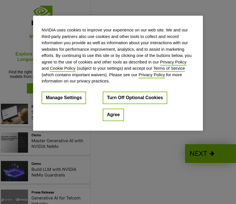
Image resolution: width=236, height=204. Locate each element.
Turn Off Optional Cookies (135, 97)
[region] (118, 73)
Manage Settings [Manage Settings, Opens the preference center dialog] (64, 97)
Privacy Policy (173, 62)
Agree (113, 114)
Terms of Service (169, 68)
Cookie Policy (63, 68)
